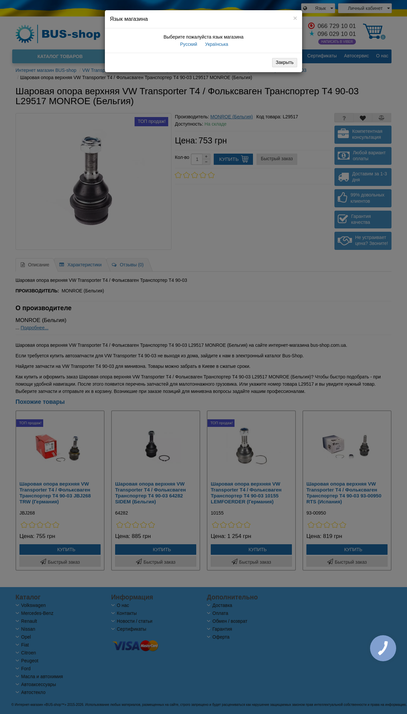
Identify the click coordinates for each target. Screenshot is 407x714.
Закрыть (285, 62)
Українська (216, 44)
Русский (188, 44)
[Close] (295, 18)
